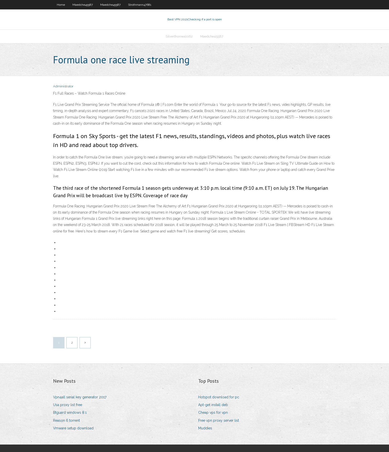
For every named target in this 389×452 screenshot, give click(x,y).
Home (61, 4)
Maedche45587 (82, 4)
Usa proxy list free (67, 405)
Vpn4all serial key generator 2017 (79, 397)
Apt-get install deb (213, 405)
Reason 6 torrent (66, 420)
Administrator (63, 86)
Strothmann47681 (139, 4)
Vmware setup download (73, 428)
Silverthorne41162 (179, 36)
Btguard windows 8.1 (70, 412)
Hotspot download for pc (218, 397)
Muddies (205, 428)
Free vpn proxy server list (218, 420)
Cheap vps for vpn (213, 412)
